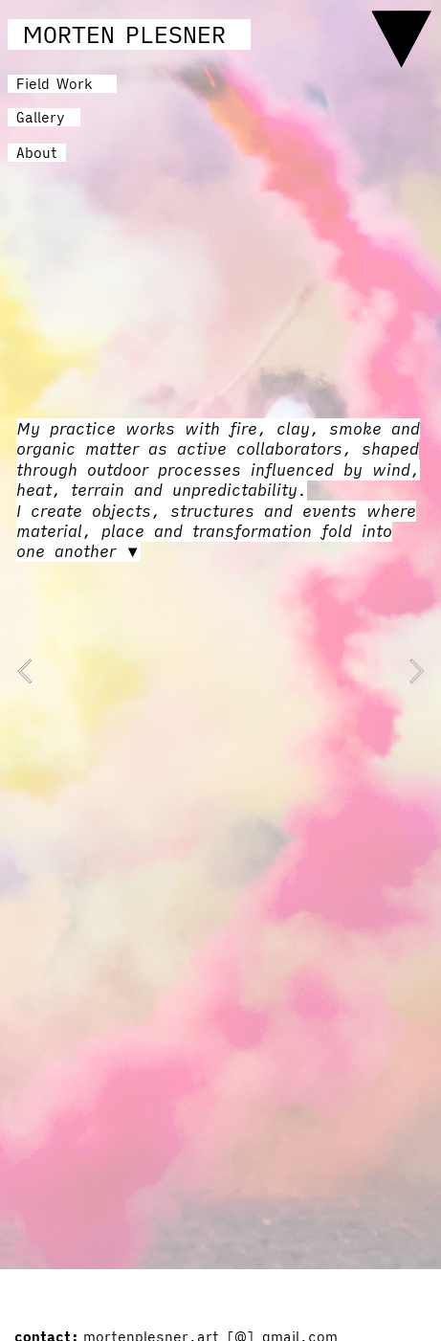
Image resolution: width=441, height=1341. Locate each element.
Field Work (54, 84)
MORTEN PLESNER (124, 34)
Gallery (48, 117)
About (37, 153)
